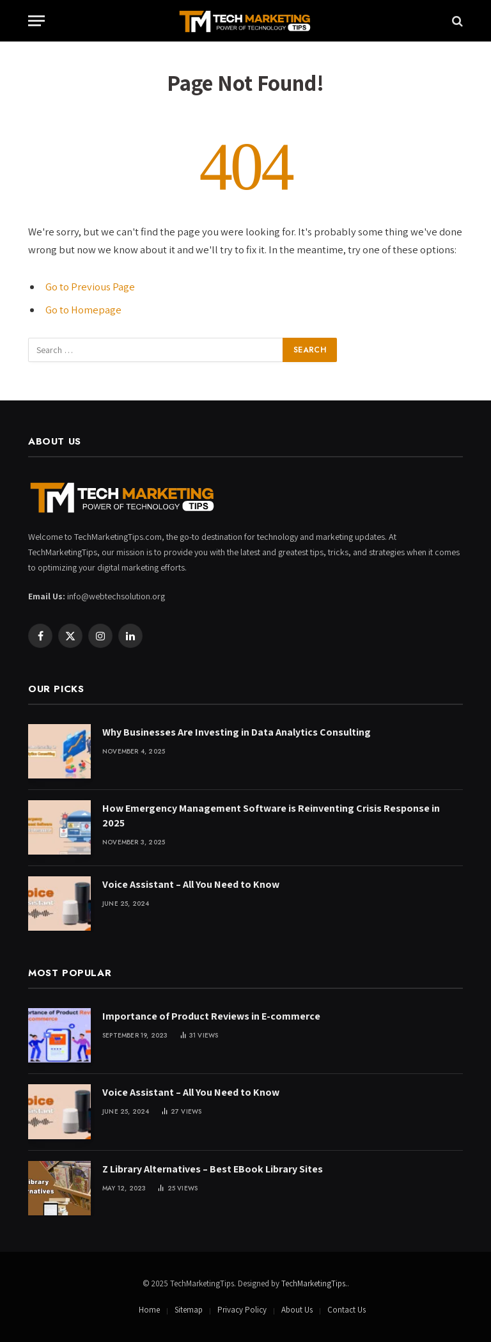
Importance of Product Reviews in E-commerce (211, 1016)
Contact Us (346, 1309)
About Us (297, 1309)
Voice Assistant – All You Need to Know (190, 884)
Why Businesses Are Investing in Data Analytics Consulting (236, 732)
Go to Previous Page (90, 287)
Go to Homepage (83, 310)
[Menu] (36, 20)
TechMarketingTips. (314, 1283)
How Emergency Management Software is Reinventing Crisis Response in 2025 (271, 815)
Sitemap (189, 1309)
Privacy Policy (242, 1309)
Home (149, 1309)
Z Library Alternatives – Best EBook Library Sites (212, 1169)
